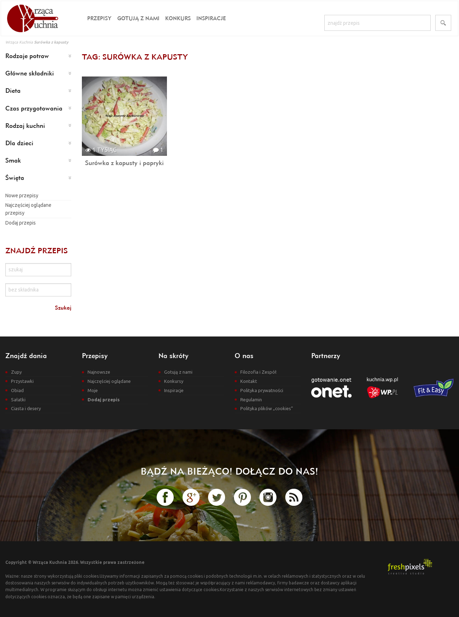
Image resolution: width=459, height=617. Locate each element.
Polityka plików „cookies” (266, 408)
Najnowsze (99, 371)
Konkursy (173, 381)
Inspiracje (211, 18)
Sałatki (18, 399)
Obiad (17, 390)
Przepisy (99, 18)
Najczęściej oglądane (109, 381)
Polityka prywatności (261, 390)
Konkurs (178, 18)
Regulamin (251, 399)
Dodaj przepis (20, 223)
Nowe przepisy (21, 195)
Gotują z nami (138, 18)
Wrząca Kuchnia (19, 42)
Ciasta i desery (26, 408)
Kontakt (248, 381)
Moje (93, 390)
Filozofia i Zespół (258, 371)
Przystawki (22, 381)
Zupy (16, 371)
